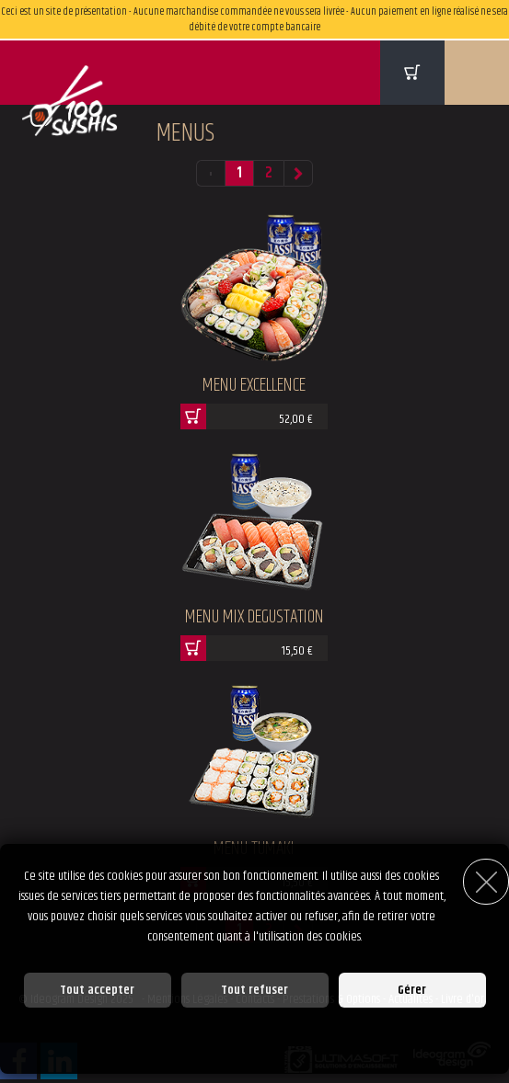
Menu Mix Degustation (254, 617)
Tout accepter (97, 990)
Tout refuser (254, 990)
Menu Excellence (254, 385)
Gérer (412, 990)
